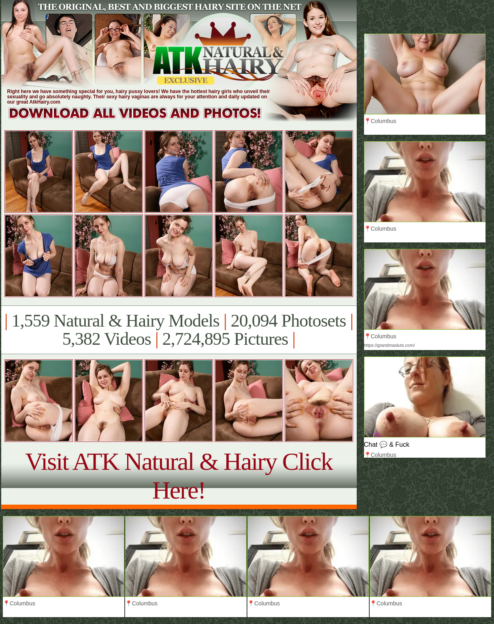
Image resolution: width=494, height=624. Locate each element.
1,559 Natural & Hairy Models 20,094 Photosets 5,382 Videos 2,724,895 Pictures (178, 330)
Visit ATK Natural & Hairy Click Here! (178, 476)
